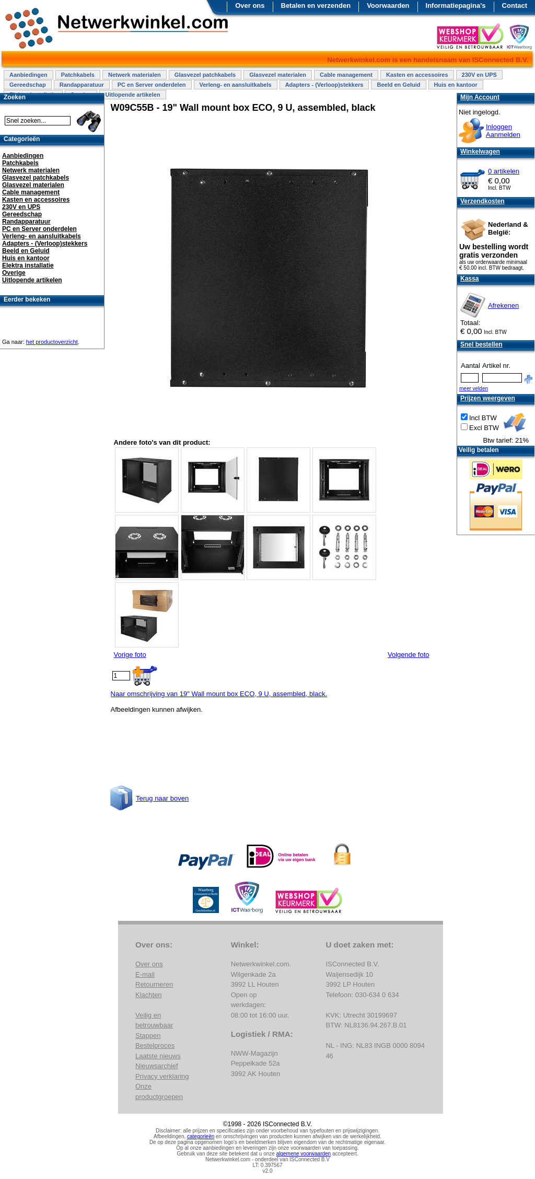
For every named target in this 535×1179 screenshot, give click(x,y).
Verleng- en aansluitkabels (236, 85)
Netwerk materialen (134, 75)
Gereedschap (27, 85)
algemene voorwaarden (303, 1154)
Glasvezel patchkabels (205, 75)
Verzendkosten (482, 201)
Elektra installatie (28, 265)
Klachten (148, 995)
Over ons (249, 5)
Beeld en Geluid (398, 85)
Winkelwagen (480, 151)
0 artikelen (503, 171)
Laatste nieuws (158, 1056)
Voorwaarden (388, 5)
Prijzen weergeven (487, 398)
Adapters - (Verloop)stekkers (324, 85)
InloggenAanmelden (503, 130)
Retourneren (154, 984)
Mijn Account (479, 97)
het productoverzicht (52, 342)
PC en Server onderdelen (152, 85)
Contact (514, 5)
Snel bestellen (481, 344)
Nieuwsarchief (156, 1066)
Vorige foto (130, 654)
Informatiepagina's (456, 5)
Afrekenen (503, 305)
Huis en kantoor (456, 85)
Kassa (469, 278)
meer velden (473, 388)
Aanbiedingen (28, 75)
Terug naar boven (162, 798)
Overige (14, 272)
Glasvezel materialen (277, 75)
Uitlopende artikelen (132, 94)
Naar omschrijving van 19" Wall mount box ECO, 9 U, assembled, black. (219, 694)
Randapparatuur (82, 85)
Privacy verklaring (162, 1076)
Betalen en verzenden (316, 5)
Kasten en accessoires (417, 75)
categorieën (200, 1136)
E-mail (145, 974)
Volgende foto (408, 654)
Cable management (346, 75)
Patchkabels (78, 75)
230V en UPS (479, 75)
